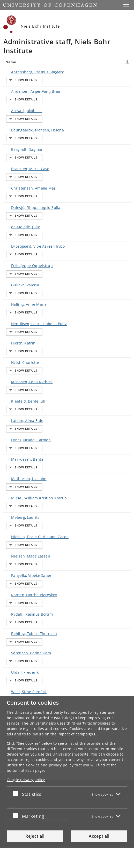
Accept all (99, 836)
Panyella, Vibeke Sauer (14, 549)
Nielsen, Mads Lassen (13, 529)
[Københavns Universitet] (9, 24)
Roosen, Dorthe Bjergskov (14, 570)
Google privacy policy (26, 779)
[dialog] (67, 772)
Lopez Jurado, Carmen (13, 410)
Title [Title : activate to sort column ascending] (37, 62)
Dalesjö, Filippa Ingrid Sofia (16, 200)
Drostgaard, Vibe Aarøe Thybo (16, 236)
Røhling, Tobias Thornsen (14, 611)
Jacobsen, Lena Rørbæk (14, 359)
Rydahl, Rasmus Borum (13, 591)
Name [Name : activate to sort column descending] (10, 62)
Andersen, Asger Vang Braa (16, 98)
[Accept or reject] (17, 793)
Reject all (34, 836)
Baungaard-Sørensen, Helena (16, 134)
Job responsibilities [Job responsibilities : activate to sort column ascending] (82, 62)
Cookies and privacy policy (49, 765)
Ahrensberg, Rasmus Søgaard (17, 77)
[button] (126, 4)
